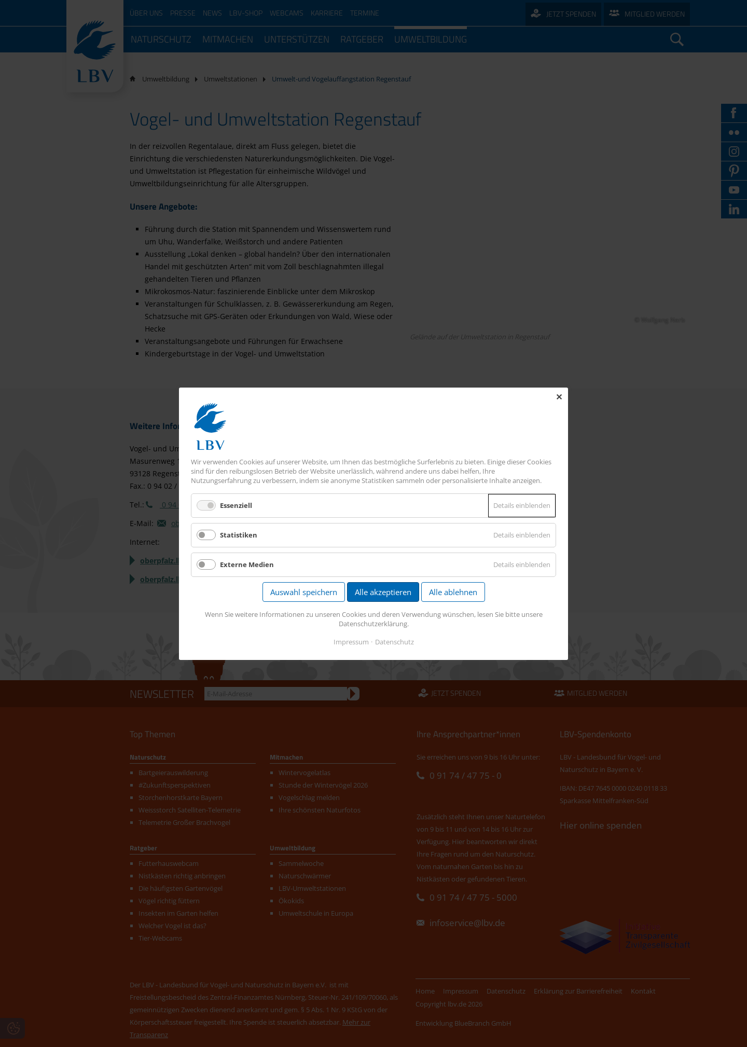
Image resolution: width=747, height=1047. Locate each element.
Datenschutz (394, 641)
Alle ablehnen (453, 592)
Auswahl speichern (303, 592)
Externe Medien (247, 564)
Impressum (351, 641)
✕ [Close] (559, 397)
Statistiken (238, 535)
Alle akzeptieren (383, 592)
